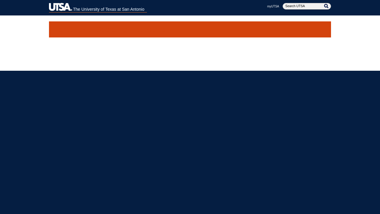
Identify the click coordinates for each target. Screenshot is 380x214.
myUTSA (273, 6)
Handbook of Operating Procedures (109, 29)
